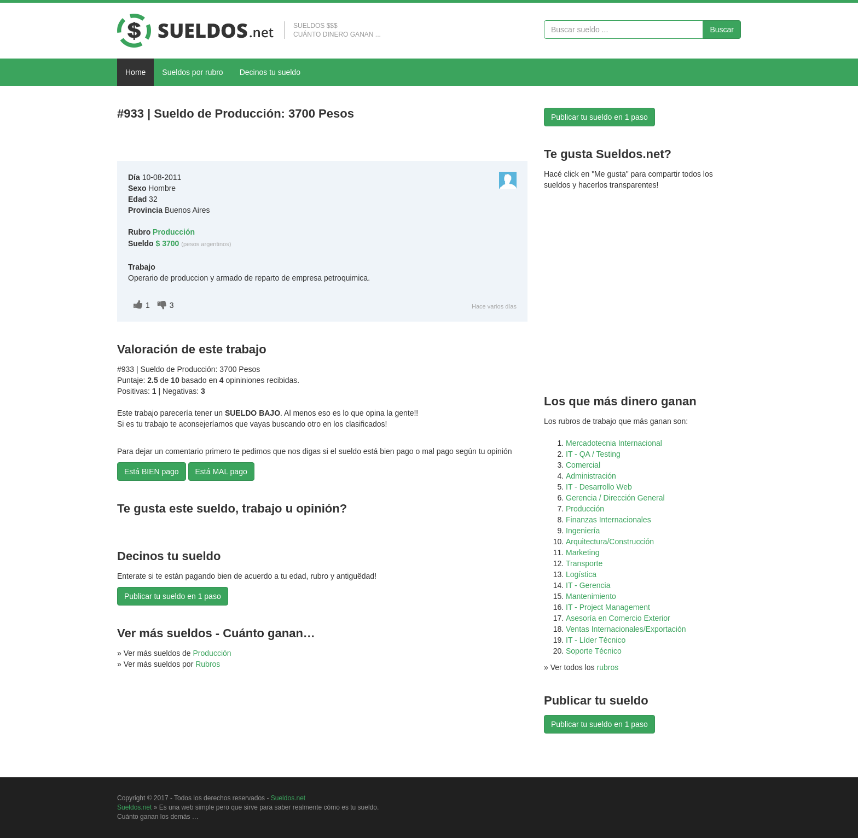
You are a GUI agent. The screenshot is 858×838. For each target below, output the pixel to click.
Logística (581, 574)
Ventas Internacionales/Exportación (626, 629)
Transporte (584, 563)
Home (135, 72)
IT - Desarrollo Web (599, 486)
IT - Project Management (608, 607)
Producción (212, 653)
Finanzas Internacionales (608, 519)
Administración (591, 476)
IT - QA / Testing (593, 454)
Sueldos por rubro (192, 72)
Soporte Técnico (594, 651)
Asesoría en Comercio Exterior (618, 618)
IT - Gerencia (588, 585)
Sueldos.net (288, 798)
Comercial (583, 465)
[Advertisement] (245, 143)
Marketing (582, 552)
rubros (608, 667)
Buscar (722, 29)
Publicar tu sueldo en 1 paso (172, 596)
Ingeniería (583, 530)
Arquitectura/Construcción (610, 541)
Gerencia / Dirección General (615, 497)
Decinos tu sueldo (270, 72)
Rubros (207, 664)
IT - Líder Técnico (595, 640)
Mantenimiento (591, 596)
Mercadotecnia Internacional (614, 443)
